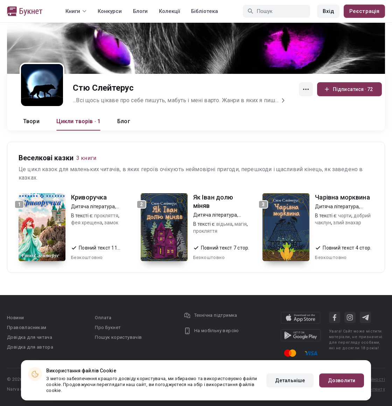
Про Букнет (108, 327)
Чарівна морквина (342, 197)
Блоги (140, 11)
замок (111, 222)
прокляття (106, 215)
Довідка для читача (29, 337)
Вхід (328, 11)
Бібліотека (204, 11)
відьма (224, 224)
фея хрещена (86, 222)
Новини (15, 317)
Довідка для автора (30, 347)
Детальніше (290, 380)
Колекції (169, 11)
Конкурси (110, 11)
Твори (31, 121)
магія (240, 224)
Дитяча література (93, 206)
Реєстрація (364, 11)
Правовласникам (27, 327)
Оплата (103, 317)
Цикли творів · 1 (78, 121)
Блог (123, 121)
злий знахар (347, 222)
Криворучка (89, 197)
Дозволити (341, 380)
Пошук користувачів (118, 337)
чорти (344, 215)
